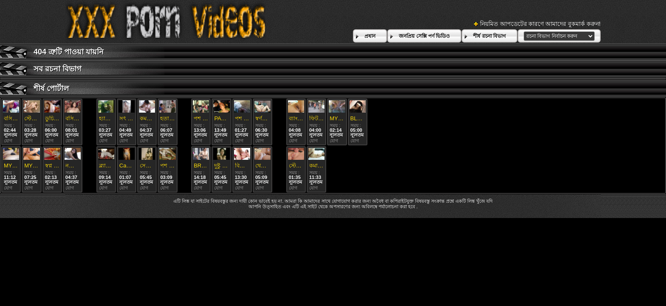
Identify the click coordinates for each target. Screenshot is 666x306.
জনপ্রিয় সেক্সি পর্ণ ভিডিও (424, 36)
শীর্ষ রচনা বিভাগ (489, 36)
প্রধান (369, 36)
